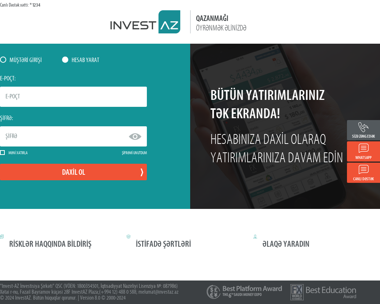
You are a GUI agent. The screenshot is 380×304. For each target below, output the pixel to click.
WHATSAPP (363, 157)
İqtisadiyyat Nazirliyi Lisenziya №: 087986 (138, 286)
